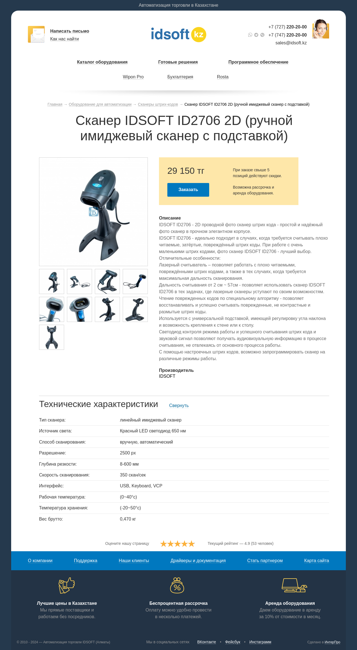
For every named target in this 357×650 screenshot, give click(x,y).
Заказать (188, 189)
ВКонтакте (206, 642)
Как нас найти (64, 39)
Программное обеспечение (258, 62)
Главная (54, 104)
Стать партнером (265, 560)
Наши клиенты (134, 560)
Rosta (223, 76)
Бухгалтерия (180, 76)
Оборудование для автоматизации (100, 104)
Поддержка (85, 560)
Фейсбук (232, 642)
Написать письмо (69, 31)
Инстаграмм (260, 642)
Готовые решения (178, 62)
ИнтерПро (332, 642)
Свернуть (179, 405)
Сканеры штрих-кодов (158, 104)
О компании (40, 560)
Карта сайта (316, 560)
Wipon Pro (133, 76)
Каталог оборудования (102, 62)
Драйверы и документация (198, 560)
